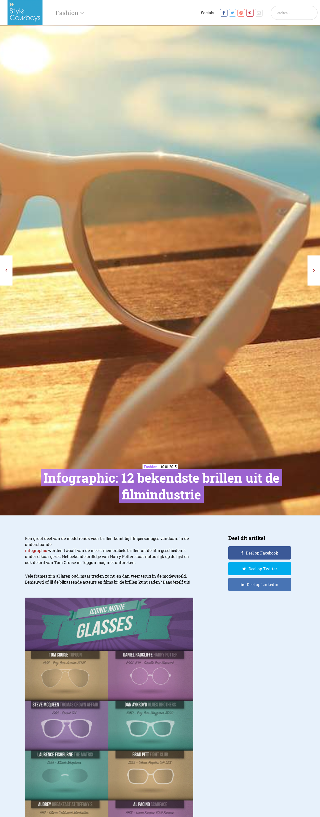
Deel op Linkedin (262, 584)
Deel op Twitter (262, 568)
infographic (36, 550)
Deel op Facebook (262, 553)
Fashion (68, 13)
